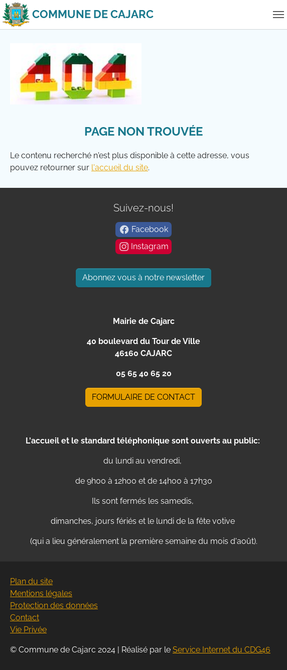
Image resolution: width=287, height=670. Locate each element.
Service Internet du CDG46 (221, 649)
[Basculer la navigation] (278, 14)
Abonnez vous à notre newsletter (143, 277)
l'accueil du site (119, 167)
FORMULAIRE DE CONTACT (143, 397)
